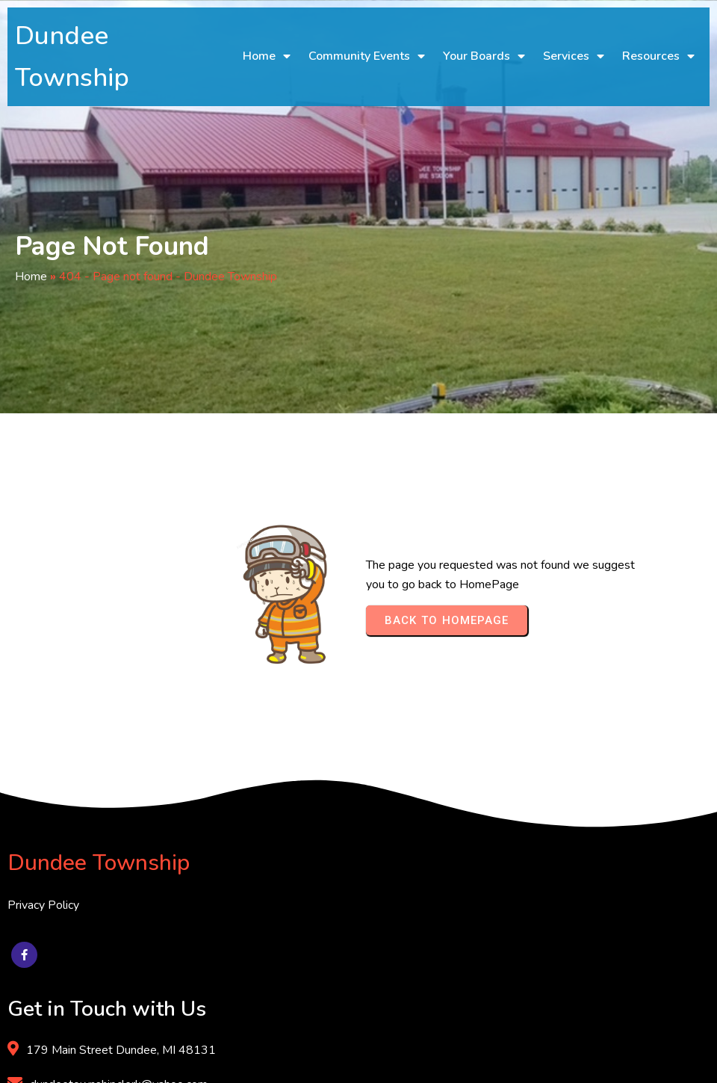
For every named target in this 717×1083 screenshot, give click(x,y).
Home (31, 276)
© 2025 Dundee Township (77, 1059)
